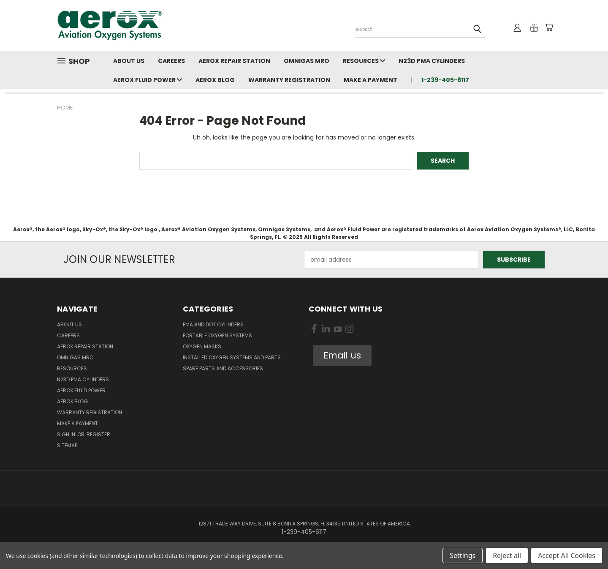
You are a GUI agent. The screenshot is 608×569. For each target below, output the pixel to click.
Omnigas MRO (306, 61)
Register (98, 434)
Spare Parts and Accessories (223, 368)
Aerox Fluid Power (147, 80)
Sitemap (67, 445)
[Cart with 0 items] (549, 27)
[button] (342, 355)
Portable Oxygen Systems (217, 335)
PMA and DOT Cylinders (213, 324)
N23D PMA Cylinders (432, 61)
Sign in (66, 434)
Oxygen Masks (202, 346)
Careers (171, 61)
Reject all (507, 555)
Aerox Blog (215, 80)
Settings (462, 555)
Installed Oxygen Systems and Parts (232, 357)
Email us (342, 355)
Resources (364, 61)
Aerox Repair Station (234, 61)
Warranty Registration (289, 80)
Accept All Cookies (566, 555)
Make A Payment (370, 80)
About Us (128, 61)
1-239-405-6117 (445, 80)
